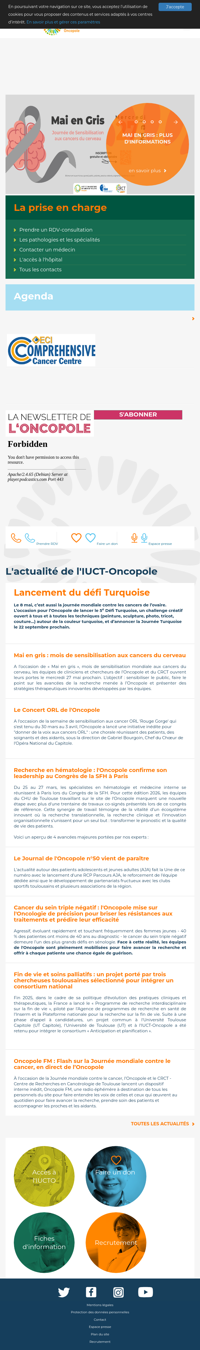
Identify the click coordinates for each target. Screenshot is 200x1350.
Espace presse (100, 1327)
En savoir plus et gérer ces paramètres (63, 22)
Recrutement (100, 1342)
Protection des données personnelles (100, 1312)
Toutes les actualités (160, 1123)
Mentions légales (100, 1305)
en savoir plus (145, 170)
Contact (100, 1320)
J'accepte (175, 6)
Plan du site (100, 1334)
